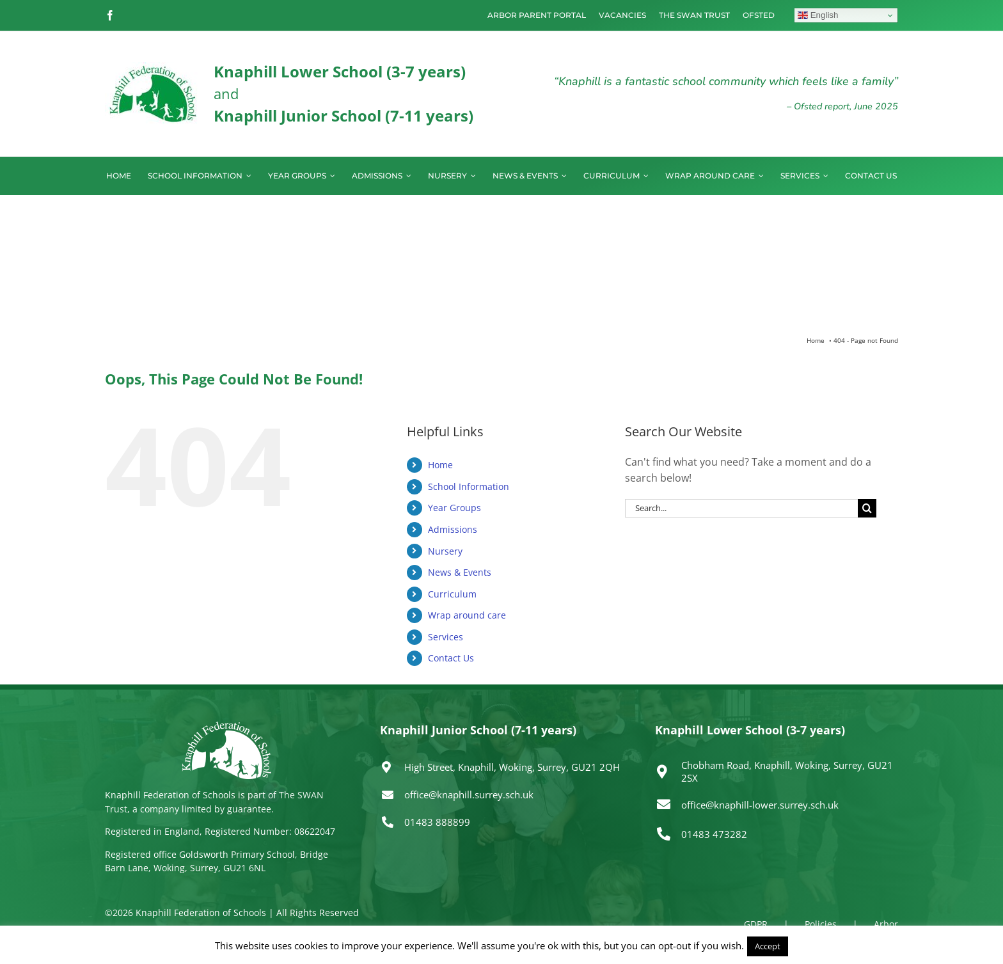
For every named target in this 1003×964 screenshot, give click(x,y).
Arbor (886, 924)
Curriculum (452, 594)
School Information (468, 486)
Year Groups (454, 508)
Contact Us (451, 658)
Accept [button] (767, 946)
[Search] (867, 508)
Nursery (445, 551)
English (818, 15)
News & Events (459, 572)
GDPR (756, 924)
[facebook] (110, 15)
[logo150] (153, 67)
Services (445, 637)
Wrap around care (467, 615)
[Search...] (741, 508)
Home (440, 465)
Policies (821, 924)
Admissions (452, 529)
